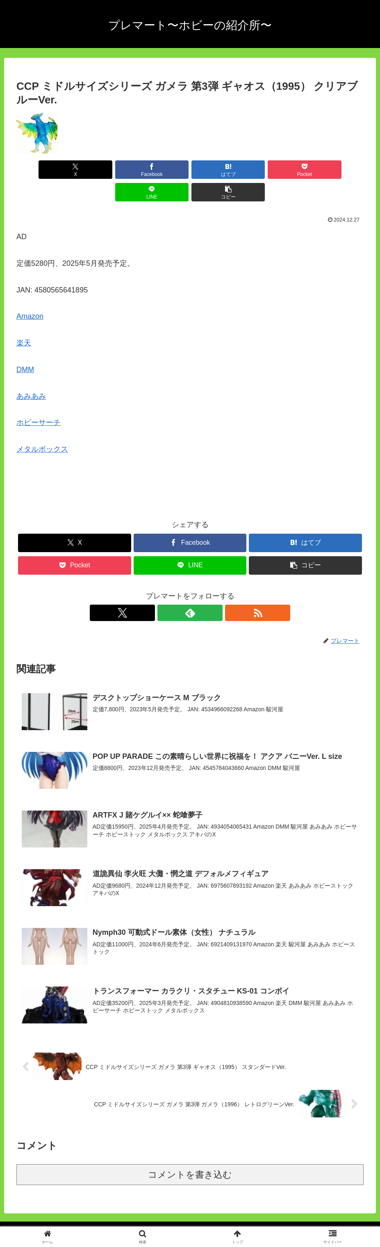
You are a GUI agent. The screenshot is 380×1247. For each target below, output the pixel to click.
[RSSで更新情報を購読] (209, 590)
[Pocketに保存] (219, 169)
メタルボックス (42, 427)
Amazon (29, 294)
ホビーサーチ (38, 400)
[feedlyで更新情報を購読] (190, 590)
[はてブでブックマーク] (161, 169)
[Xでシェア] (44, 169)
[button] (336, 169)
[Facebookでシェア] (102, 169)
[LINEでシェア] (277, 169)
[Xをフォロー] (171, 590)
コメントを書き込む (190, 1153)
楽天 (23, 320)
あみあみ (31, 374)
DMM (25, 347)
